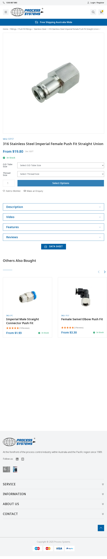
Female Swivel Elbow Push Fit (82, 319)
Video (53, 217)
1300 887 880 (10, 3)
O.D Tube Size (7, 165)
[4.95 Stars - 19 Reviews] (17, 328)
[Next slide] (104, 272)
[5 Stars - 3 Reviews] (72, 328)
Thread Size (6, 174)
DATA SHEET (53, 246)
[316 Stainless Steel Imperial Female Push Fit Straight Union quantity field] (9, 183)
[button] (12, 190)
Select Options (60, 183)
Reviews (53, 237)
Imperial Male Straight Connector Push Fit (22, 321)
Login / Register (95, 3)
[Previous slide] (99, 272)
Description (53, 207)
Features (53, 227)
